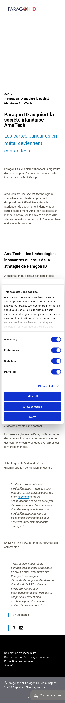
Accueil (9, 94)
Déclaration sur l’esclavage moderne (26, 657)
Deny (32, 416)
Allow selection (32, 406)
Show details (46, 385)
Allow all (32, 396)
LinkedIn (21, 631)
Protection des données (18, 661)
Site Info (9, 665)
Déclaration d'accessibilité (20, 653)
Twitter (15, 631)
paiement (23, 497)
